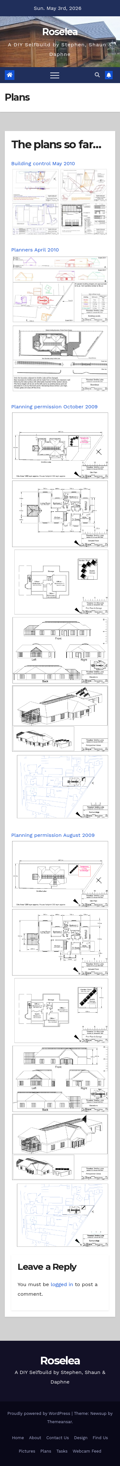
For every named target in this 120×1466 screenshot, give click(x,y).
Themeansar (59, 1421)
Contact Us (57, 1437)
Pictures (27, 1451)
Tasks (62, 1451)
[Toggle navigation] (54, 75)
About (35, 1437)
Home (18, 1437)
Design (80, 1437)
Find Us (100, 1437)
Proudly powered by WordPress (39, 1413)
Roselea (59, 32)
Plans (45, 1451)
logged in (62, 1284)
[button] (97, 75)
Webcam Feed (87, 1451)
